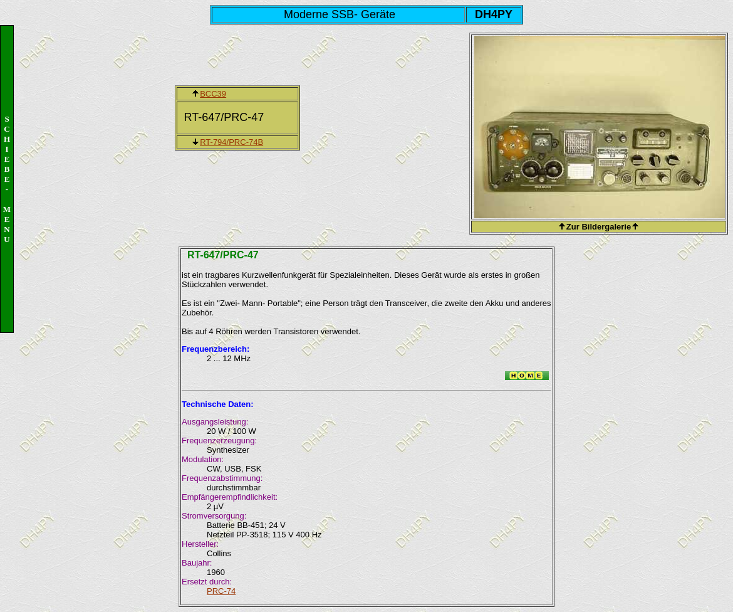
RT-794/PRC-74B (231, 142)
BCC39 (213, 93)
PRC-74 (221, 591)
